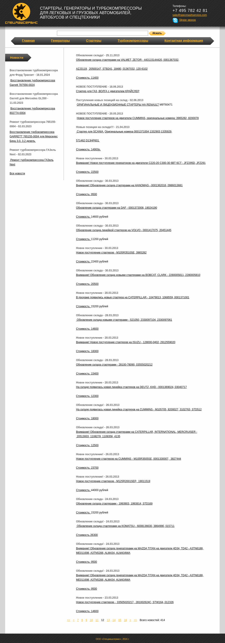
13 (108, 620)
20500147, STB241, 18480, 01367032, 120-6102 (118, 68)
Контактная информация (183, 40)
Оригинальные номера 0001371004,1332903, (133, 131)
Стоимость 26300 (87, 535)
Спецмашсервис (21, 13)
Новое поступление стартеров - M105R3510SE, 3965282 (111, 252)
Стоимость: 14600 (87, 328)
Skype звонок (187, 20)
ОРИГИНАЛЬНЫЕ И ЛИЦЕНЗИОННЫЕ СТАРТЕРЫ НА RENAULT (118, 104)
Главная (28, 40)
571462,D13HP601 (88, 140)
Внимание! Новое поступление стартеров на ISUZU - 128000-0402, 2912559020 (125, 342)
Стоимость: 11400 (87, 77)
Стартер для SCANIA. (90, 131)
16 (125, 620)
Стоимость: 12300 (87, 396)
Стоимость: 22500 (87, 171)
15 (119, 620)
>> (135, 620)
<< (68, 620)
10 (91, 620)
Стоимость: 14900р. (88, 149)
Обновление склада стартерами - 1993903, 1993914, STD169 (114, 503)
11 (96, 620)
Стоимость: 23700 (87, 467)
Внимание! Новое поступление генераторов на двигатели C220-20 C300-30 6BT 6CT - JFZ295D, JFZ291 (140, 163)
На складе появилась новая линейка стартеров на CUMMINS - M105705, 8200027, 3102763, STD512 (139, 409)
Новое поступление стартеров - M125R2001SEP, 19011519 (113, 481)
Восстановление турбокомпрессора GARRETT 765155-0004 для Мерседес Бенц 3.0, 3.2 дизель (34, 136)
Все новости (17, 173)
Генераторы (60, 40)
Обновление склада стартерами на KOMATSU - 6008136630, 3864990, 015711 (125, 526)
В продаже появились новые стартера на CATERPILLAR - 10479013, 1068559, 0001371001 (132, 297)
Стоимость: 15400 (87, 373)
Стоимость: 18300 (87, 351)
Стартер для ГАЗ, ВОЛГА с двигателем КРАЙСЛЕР (107, 91)
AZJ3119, (81, 68)
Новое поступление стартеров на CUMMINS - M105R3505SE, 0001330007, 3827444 (128, 458)
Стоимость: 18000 (87, 418)
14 (114, 620)
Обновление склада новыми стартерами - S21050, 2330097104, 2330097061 (124, 319)
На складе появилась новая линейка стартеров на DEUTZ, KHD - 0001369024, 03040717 (131, 387)
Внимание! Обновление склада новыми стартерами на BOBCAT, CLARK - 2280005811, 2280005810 (138, 275)
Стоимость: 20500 (87, 284)
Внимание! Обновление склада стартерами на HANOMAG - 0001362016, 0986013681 (129, 185)
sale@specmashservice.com (190, 15)
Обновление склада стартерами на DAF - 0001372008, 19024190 (116, 207)
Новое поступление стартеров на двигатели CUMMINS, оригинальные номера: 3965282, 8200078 (138, 118)
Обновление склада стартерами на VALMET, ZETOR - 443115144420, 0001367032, (127, 59)
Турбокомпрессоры (133, 40)
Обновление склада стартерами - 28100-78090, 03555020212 (114, 364)
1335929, (166, 131)
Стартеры (93, 40)
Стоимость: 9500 (86, 194)
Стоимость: (83, 216)
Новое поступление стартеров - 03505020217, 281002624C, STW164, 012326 (125, 602)
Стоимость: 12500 (87, 445)
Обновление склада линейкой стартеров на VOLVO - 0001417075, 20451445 (123, 230)
